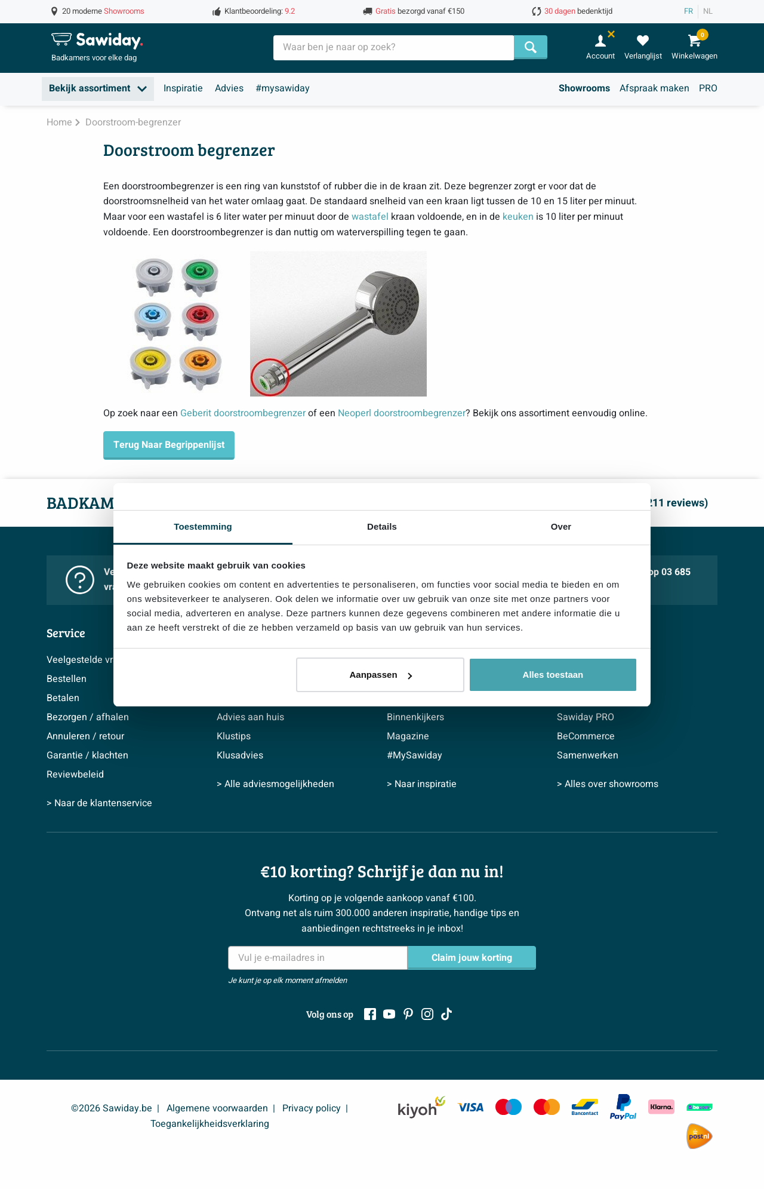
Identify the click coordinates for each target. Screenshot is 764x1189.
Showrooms (584, 88)
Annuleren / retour (85, 736)
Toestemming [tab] (203, 526)
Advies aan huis (250, 717)
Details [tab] (382, 526)
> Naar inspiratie (422, 784)
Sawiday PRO (585, 717)
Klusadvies (240, 755)
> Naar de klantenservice (99, 803)
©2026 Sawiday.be (111, 1108)
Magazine (408, 736)
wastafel (370, 217)
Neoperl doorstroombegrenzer (402, 413)
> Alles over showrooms (607, 784)
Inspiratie (183, 88)
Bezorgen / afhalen (88, 717)
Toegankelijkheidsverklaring (209, 1124)
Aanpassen (381, 674)
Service (66, 632)
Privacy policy (311, 1108)
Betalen (63, 698)
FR (688, 11)
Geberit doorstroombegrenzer (243, 413)
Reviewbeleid (75, 774)
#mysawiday (282, 88)
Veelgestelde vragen (90, 660)
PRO (708, 88)
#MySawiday (414, 755)
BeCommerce (586, 736)
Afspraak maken (654, 88)
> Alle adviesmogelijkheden (275, 784)
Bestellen (67, 679)
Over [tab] (561, 526)
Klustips (234, 736)
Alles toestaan (553, 674)
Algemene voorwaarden (217, 1108)
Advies (229, 88)
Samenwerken (587, 755)
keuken (518, 217)
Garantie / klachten (87, 755)
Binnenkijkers (415, 717)
